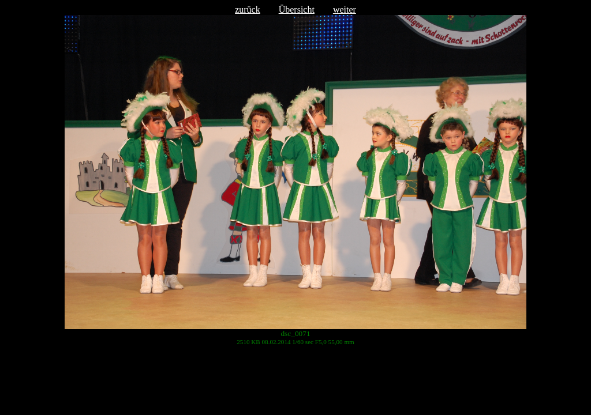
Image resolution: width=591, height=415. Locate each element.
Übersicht (297, 9)
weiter (344, 9)
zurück (247, 9)
